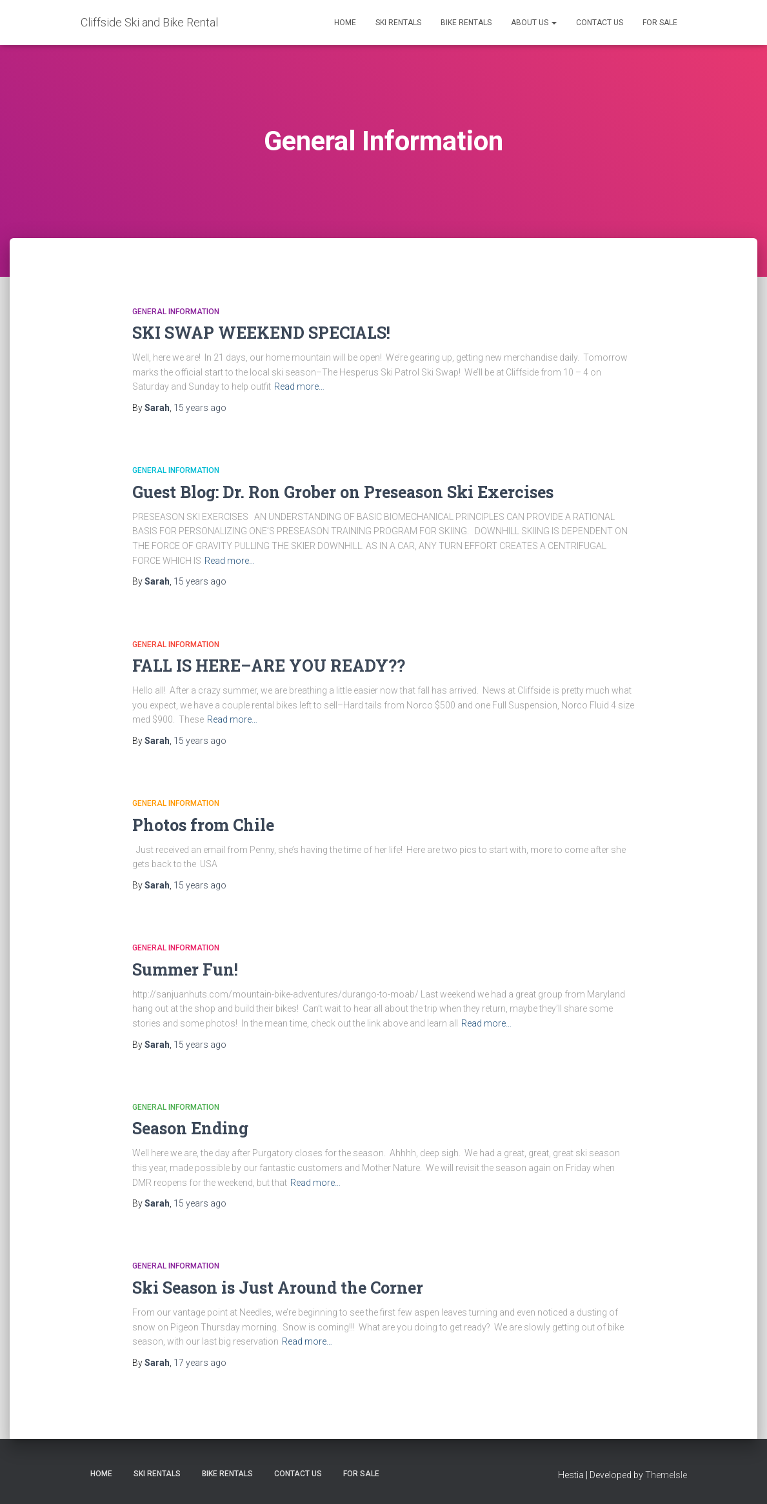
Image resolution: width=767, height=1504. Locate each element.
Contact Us (599, 22)
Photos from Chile (203, 825)
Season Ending (190, 1128)
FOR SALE (659, 22)
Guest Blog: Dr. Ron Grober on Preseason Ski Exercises (342, 492)
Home (345, 22)
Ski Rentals (398, 22)
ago (200, 408)
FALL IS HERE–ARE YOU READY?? (268, 665)
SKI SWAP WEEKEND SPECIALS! (261, 332)
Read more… (299, 386)
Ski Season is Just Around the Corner (277, 1287)
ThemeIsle (666, 1475)
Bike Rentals (466, 22)
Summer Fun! (185, 969)
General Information (175, 311)
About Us (534, 22)
